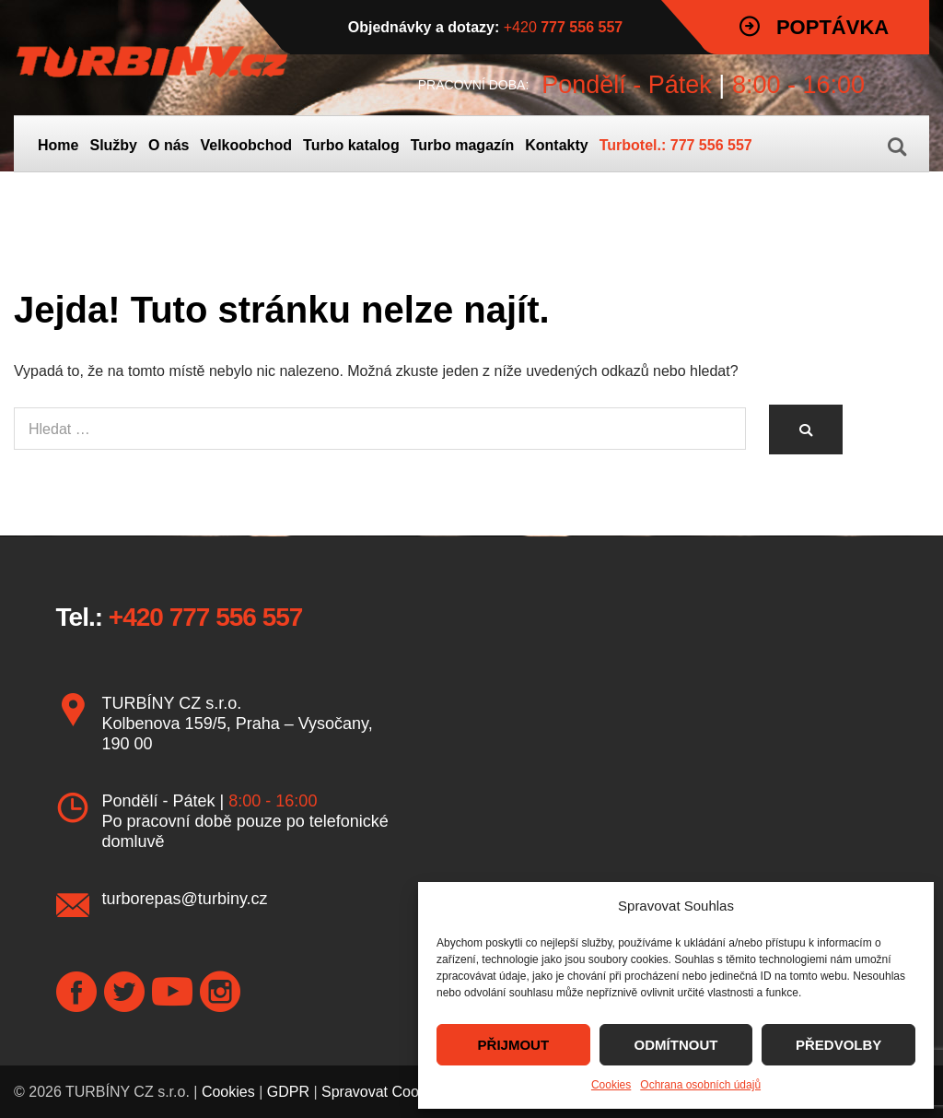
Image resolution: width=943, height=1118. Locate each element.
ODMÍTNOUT (676, 1045)
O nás (168, 145)
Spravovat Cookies (383, 1092)
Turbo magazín (463, 145)
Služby (113, 145)
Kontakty (556, 145)
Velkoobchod (246, 145)
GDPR (288, 1092)
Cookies (611, 1084)
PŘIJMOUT (514, 1045)
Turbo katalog (351, 145)
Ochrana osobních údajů (700, 1084)
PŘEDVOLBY (838, 1045)
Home (58, 145)
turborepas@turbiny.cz (185, 898)
